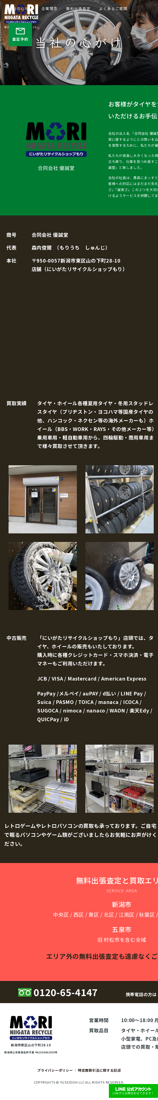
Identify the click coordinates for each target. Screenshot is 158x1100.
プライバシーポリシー (55, 1070)
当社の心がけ (21, 8)
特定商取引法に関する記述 (99, 1070)
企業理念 (49, 8)
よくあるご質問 (113, 8)
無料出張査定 (78, 8)
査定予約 (20, 34)
